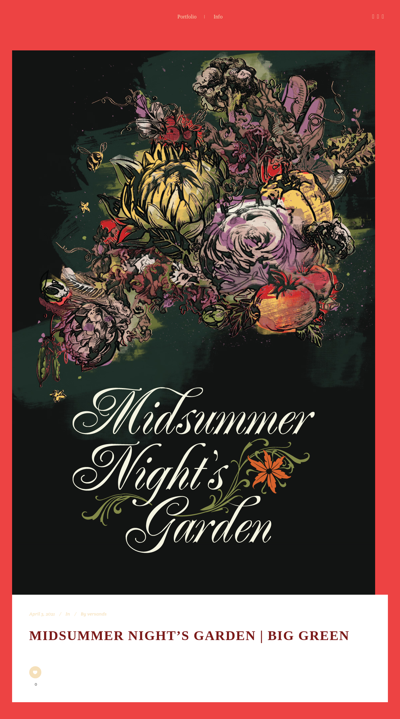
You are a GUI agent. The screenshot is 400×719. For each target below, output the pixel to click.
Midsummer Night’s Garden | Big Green (189, 635)
